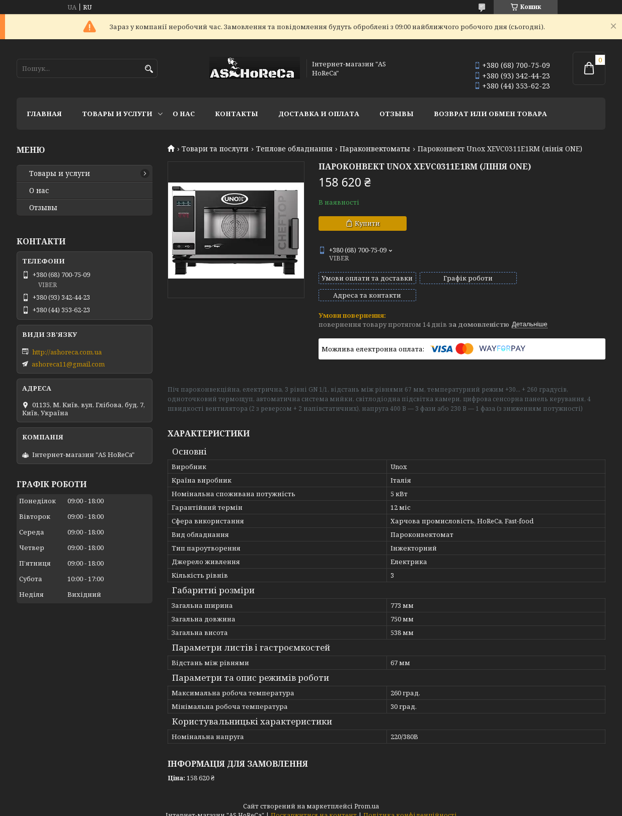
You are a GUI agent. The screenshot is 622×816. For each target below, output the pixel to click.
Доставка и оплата (318, 113)
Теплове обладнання (294, 149)
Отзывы (396, 113)
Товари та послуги (215, 149)
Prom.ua (366, 797)
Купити (367, 223)
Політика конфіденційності (410, 806)
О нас (184, 113)
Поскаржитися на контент (314, 806)
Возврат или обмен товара (490, 113)
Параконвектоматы (375, 149)
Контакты (236, 113)
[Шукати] (149, 69)
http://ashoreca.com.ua (67, 352)
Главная (44, 113)
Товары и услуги (117, 113)
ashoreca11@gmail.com (68, 364)
